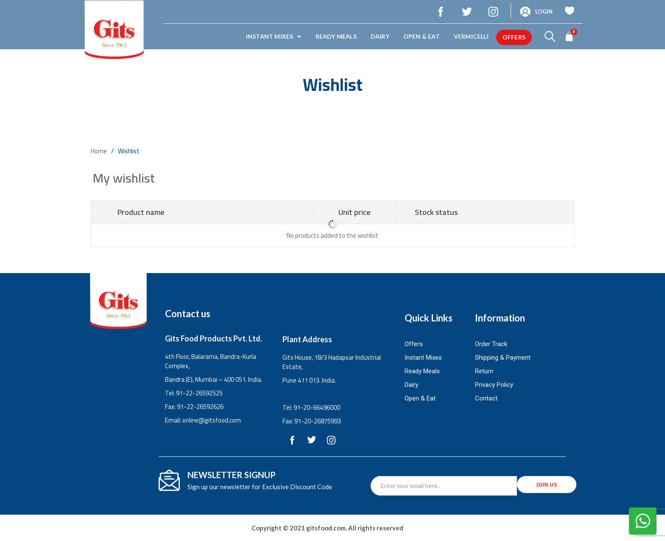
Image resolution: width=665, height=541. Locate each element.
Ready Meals (336, 36)
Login (544, 11)
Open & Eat (421, 36)
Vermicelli (471, 36)
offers (514, 37)
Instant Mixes (274, 36)
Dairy (380, 36)
